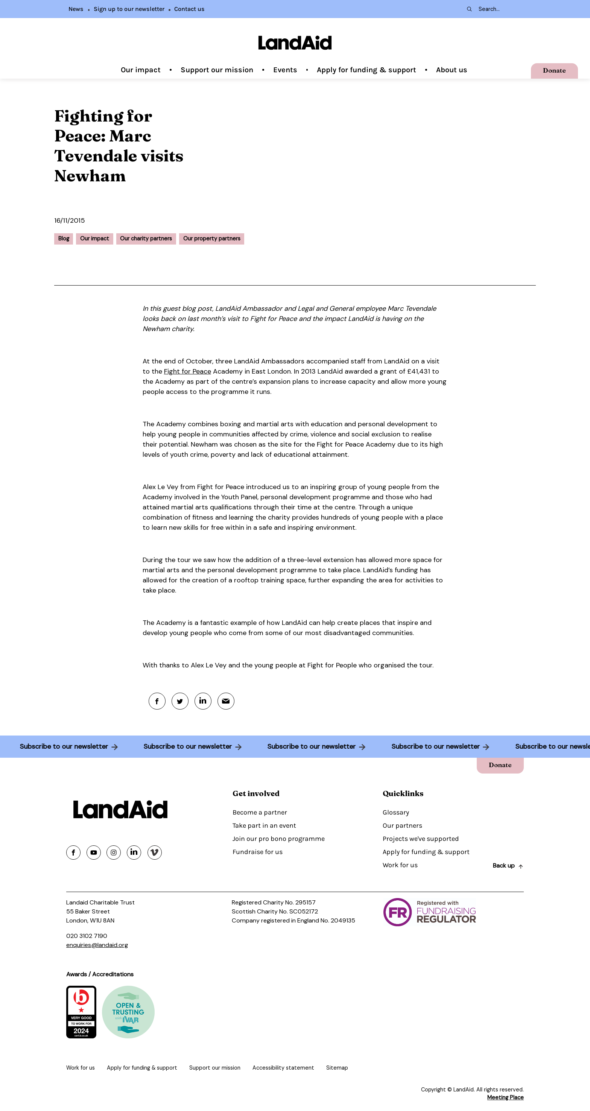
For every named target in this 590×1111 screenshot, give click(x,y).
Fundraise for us (258, 852)
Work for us (400, 865)
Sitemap (337, 1067)
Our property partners (211, 238)
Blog (63, 238)
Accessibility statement (283, 1067)
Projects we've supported (421, 838)
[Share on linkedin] (134, 852)
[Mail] (225, 701)
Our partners (402, 825)
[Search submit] (469, 9)
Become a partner (260, 812)
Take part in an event (264, 825)
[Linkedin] (203, 701)
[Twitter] (180, 701)
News (76, 8)
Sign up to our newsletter (129, 8)
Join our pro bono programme (279, 838)
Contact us (189, 8)
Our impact (141, 69)
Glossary (396, 812)
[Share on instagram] (113, 852)
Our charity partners (146, 238)
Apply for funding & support (366, 69)
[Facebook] (157, 701)
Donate (554, 70)
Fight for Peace (187, 371)
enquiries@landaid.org (97, 945)
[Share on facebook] (73, 852)
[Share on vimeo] (155, 852)
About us (451, 69)
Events (285, 69)
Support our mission (217, 69)
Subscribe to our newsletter (61, 746)
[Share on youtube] (94, 852)
